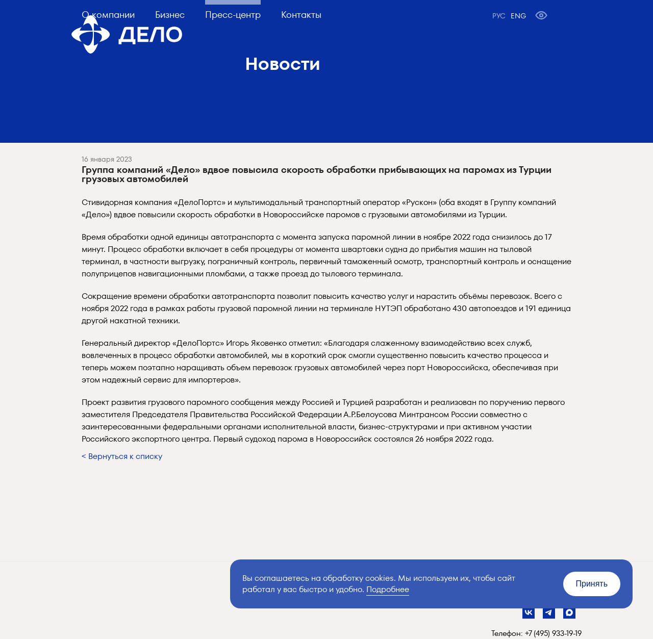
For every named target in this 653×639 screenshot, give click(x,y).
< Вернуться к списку (122, 456)
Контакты (301, 14)
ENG (518, 16)
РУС (499, 16)
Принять (592, 583)
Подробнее (387, 589)
